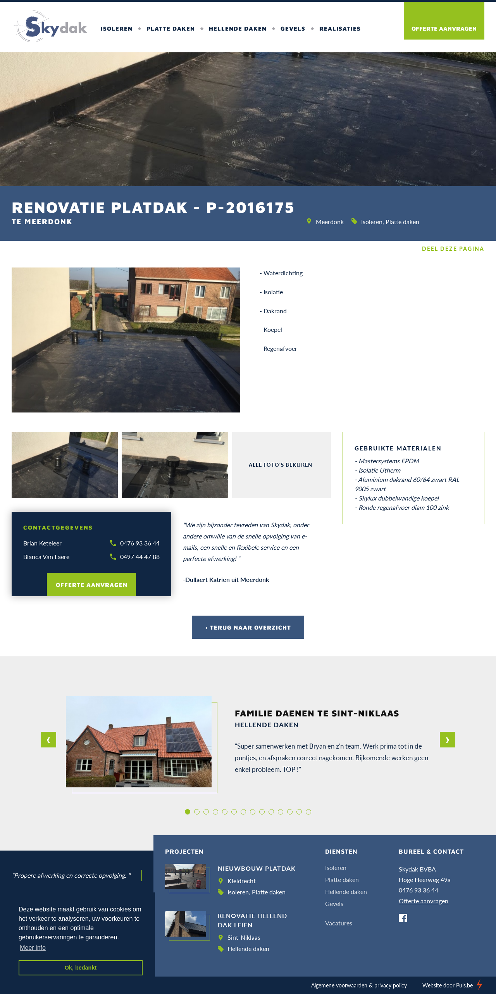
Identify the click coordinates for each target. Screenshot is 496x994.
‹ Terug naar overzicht (248, 627)
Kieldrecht (241, 880)
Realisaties (340, 28)
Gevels (293, 28)
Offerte (444, 28)
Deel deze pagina (453, 248)
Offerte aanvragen (423, 900)
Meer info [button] (33, 947)
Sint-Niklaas (243, 937)
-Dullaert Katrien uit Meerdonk (226, 579)
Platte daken (170, 28)
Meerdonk (330, 221)
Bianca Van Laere (46, 556)
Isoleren (117, 28)
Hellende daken (238, 28)
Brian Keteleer (42, 543)
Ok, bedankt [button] (80, 968)
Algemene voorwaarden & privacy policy (359, 985)
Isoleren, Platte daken (390, 221)
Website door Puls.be (447, 985)
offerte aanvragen (91, 584)
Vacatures (338, 923)
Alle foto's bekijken (280, 465)
